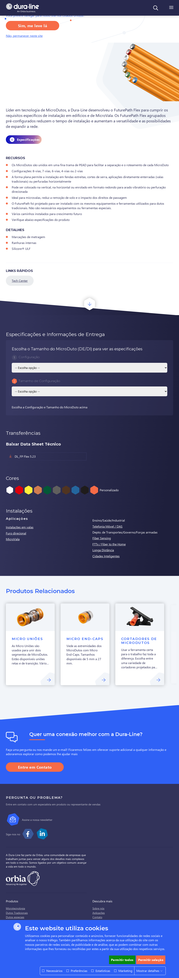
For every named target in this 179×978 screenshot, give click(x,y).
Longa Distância (103, 550)
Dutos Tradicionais (17, 913)
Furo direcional (16, 533)
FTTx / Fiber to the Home (109, 544)
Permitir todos (122, 960)
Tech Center (20, 281)
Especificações (28, 139)
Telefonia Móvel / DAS (107, 526)
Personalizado (109, 490)
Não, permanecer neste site (24, 36)
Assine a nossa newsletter (37, 820)
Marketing (125, 971)
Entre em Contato (35, 767)
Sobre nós (98, 908)
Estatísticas (103, 971)
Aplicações (98, 913)
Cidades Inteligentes (106, 556)
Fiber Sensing (101, 538)
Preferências (79, 971)
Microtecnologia (15, 908)
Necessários (54, 971)
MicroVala (13, 539)
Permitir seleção (150, 960)
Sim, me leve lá (32, 25)
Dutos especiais (15, 917)
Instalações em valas (19, 527)
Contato (97, 917)
